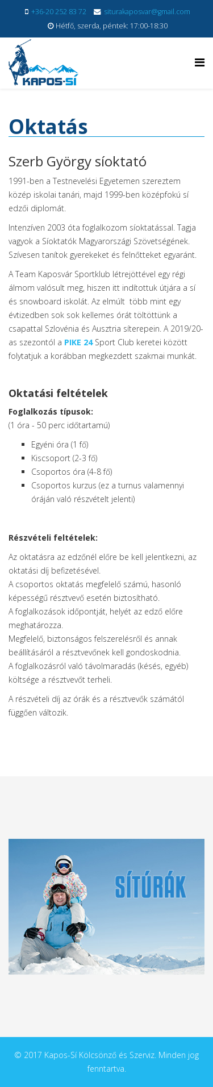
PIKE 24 (78, 342)
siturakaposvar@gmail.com (147, 11)
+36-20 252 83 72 (58, 11)
